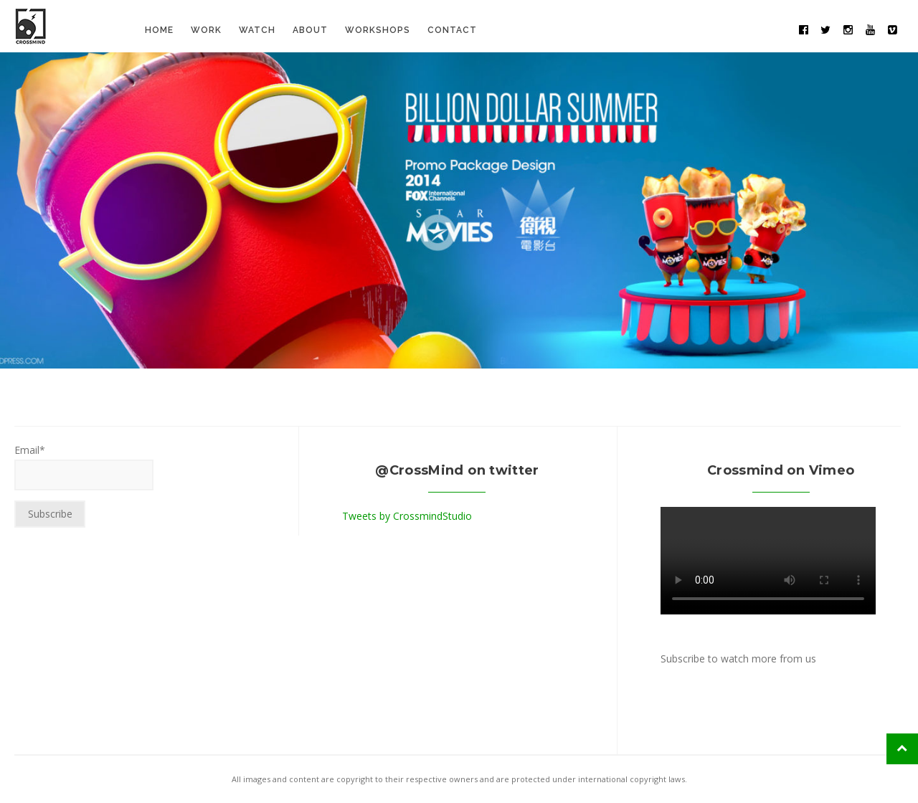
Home (159, 30)
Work (206, 30)
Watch (257, 30)
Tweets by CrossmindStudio (407, 516)
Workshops (377, 30)
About (310, 30)
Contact (452, 30)
